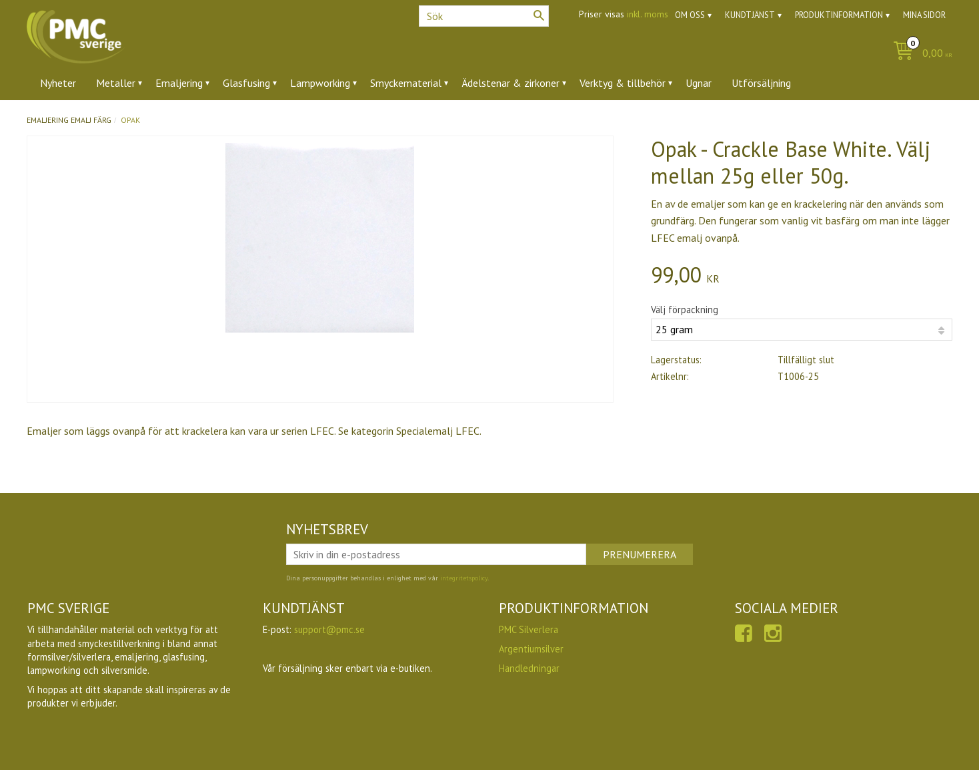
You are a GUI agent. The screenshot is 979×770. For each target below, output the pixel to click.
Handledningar (529, 668)
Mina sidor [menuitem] (924, 15)
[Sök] (539, 15)
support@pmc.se (329, 629)
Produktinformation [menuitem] (839, 15)
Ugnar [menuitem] (699, 82)
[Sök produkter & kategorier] (484, 16)
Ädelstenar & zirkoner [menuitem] (510, 82)
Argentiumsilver (531, 648)
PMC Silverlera (528, 629)
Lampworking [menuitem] (320, 82)
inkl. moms (647, 14)
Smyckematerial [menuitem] (405, 82)
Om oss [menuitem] (690, 15)
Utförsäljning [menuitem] (761, 82)
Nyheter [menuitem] (58, 82)
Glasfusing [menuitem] (246, 82)
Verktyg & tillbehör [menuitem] (623, 82)
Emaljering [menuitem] (179, 82)
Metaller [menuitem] (115, 82)
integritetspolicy (463, 578)
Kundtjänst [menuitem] (750, 15)
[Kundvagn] (919, 53)
